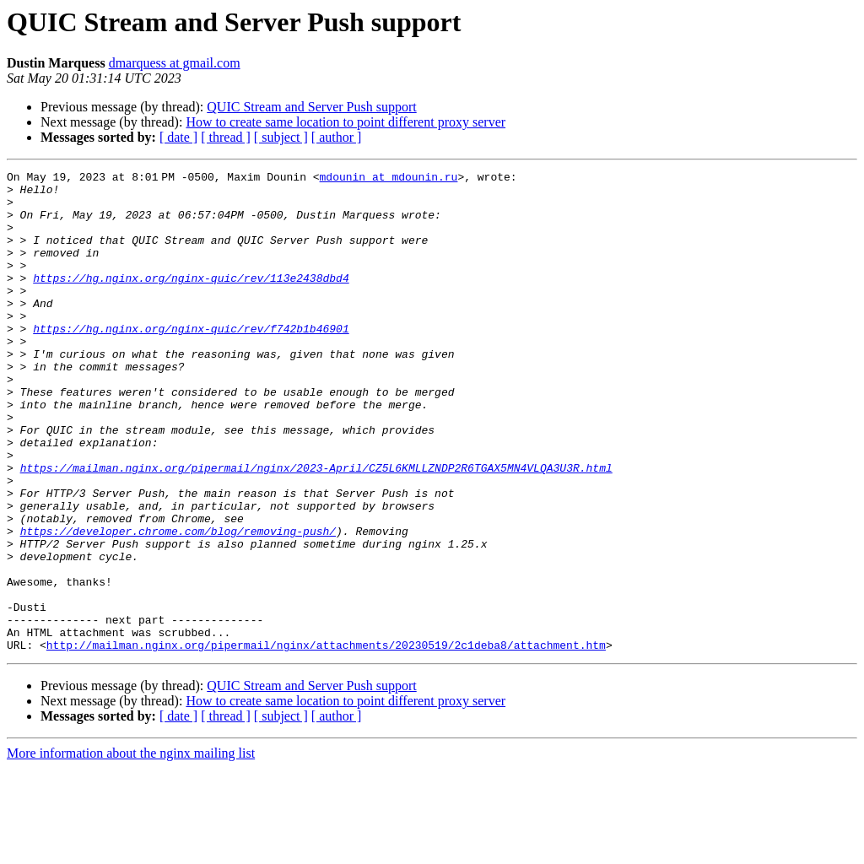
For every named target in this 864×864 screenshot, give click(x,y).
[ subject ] (281, 137)
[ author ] (336, 137)
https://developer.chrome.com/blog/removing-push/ (178, 604)
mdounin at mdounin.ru (391, 178)
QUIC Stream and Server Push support (311, 107)
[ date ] (178, 137)
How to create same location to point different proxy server (345, 122)
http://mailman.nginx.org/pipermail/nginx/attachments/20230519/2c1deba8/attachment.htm (326, 740)
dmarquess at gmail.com (174, 63)
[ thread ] (226, 137)
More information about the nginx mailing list (131, 849)
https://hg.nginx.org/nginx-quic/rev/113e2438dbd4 (190, 300)
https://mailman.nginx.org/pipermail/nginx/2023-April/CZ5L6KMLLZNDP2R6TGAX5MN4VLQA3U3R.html (316, 528)
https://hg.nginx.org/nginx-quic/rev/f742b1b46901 (190, 361)
